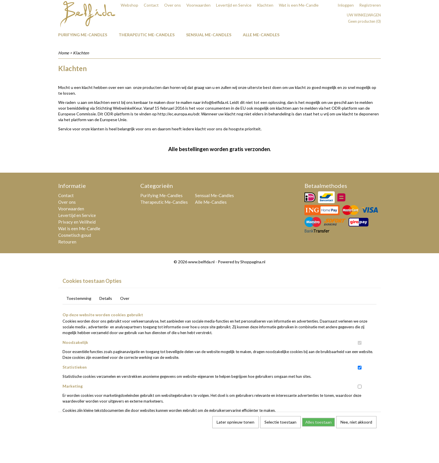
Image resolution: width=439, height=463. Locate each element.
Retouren (67, 241)
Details (105, 298)
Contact (151, 5)
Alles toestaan (318, 422)
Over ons (172, 5)
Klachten (265, 5)
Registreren (370, 5)
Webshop (129, 5)
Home (63, 52)
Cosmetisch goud (74, 235)
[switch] (360, 343)
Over (124, 298)
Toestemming (78, 298)
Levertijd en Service (233, 5)
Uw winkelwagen (364, 15)
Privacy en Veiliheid (77, 221)
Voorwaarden (198, 5)
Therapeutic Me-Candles (147, 34)
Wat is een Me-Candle (299, 5)
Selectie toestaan (280, 422)
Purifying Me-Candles (82, 34)
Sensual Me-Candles (208, 34)
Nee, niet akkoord (356, 422)
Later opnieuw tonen (235, 422)
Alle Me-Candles (261, 34)
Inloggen (346, 5)
